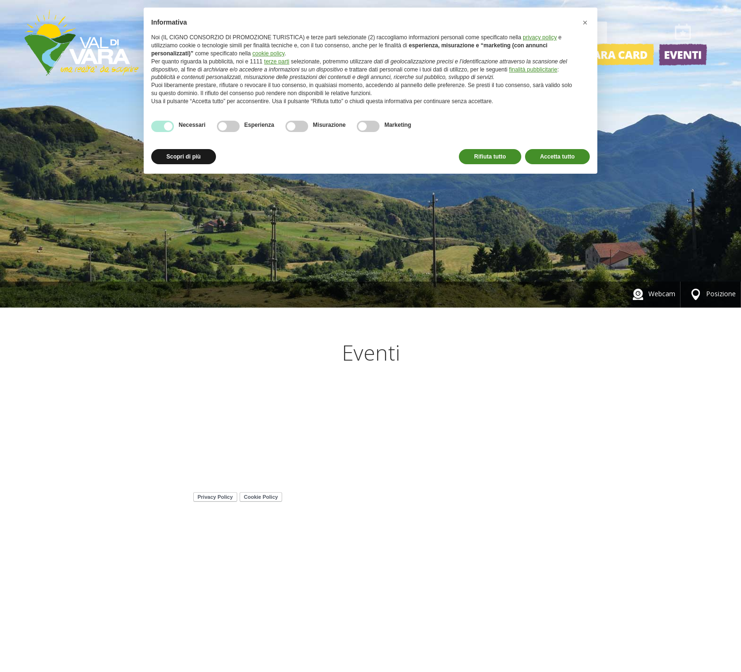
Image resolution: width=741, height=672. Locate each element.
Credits (572, 431)
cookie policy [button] (268, 53)
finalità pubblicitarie (533, 69)
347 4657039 (226, 458)
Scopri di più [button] (183, 156)
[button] (585, 22)
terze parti (276, 61)
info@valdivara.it (238, 468)
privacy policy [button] (540, 37)
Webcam (652, 293)
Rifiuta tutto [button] (490, 156)
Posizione (711, 293)
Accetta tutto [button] (557, 156)
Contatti (618, 431)
